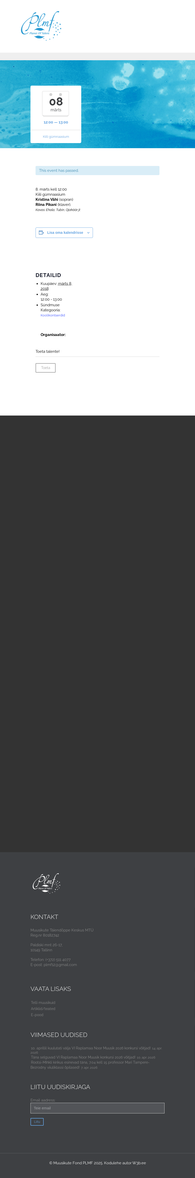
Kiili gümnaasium (56, 137)
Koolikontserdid (53, 315)
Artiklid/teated (43, 1009)
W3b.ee (139, 1163)
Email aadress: (97, 1105)
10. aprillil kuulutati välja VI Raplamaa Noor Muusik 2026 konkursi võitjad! (91, 1048)
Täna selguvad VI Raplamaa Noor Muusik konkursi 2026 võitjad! (83, 1057)
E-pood (37, 1015)
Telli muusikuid (43, 1003)
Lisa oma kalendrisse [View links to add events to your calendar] (65, 233)
